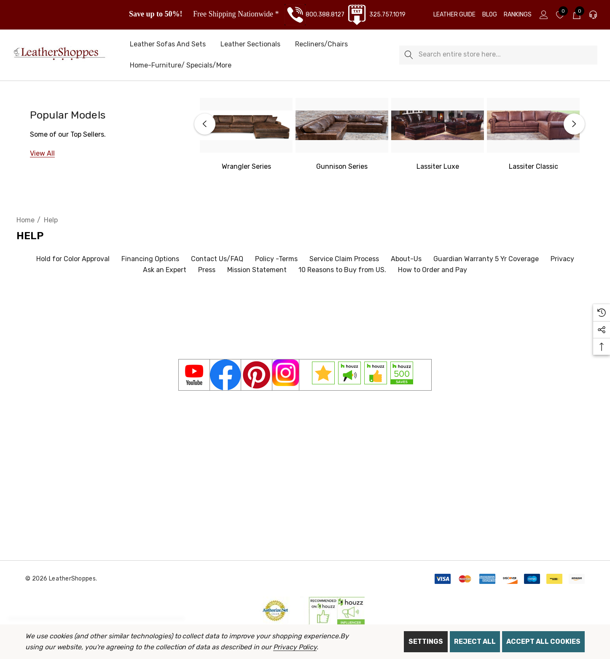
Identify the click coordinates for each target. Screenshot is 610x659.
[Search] (408, 55)
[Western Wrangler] (246, 166)
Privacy (562, 259)
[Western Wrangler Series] (246, 125)
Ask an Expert (164, 270)
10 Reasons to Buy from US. (342, 270)
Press (206, 270)
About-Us (406, 259)
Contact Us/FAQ (217, 259)
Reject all (475, 641)
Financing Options (150, 259)
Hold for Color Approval (73, 259)
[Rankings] (517, 14)
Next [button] (574, 124)
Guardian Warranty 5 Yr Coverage (486, 259)
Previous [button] (204, 124)
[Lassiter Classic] (533, 125)
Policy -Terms (276, 259)
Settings (425, 641)
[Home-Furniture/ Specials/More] (180, 65)
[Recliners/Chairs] (321, 44)
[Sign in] (543, 14)
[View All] (42, 153)
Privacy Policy (295, 647)
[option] (246, 135)
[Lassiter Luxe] (437, 125)
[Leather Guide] (454, 14)
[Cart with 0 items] (576, 14)
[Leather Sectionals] (250, 44)
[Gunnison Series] (342, 125)
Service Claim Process (344, 259)
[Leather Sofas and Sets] (168, 44)
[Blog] (489, 14)
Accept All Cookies (543, 641)
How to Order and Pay (432, 270)
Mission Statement (257, 270)
